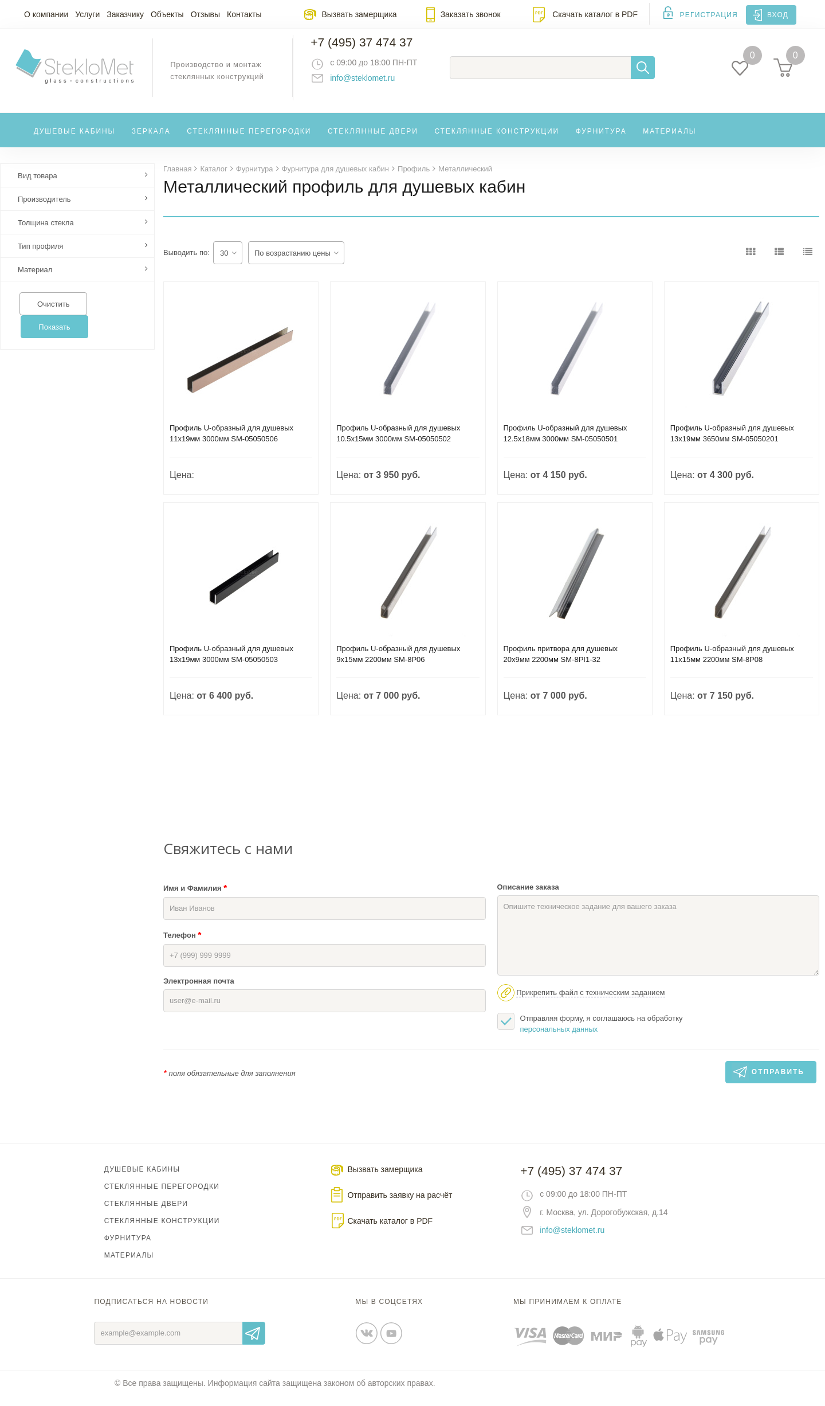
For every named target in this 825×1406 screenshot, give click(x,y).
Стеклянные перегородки (249, 140)
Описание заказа (528, 896)
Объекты (167, 14)
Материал (35, 279)
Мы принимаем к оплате (567, 1311)
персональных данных (559, 1039)
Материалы (669, 140)
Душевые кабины (75, 140)
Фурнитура (601, 140)
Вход (777, 15)
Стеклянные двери (373, 140)
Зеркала (151, 140)
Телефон (182, 944)
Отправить (253, 1342)
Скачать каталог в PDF (595, 14)
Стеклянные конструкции (496, 140)
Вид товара (37, 185)
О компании (46, 14)
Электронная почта (198, 990)
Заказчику (125, 14)
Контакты (244, 14)
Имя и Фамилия (195, 897)
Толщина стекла (46, 232)
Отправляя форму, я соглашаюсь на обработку (590, 1033)
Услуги (87, 14)
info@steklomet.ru (372, 83)
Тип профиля (40, 256)
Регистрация (709, 15)
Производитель (44, 209)
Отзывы (205, 14)
